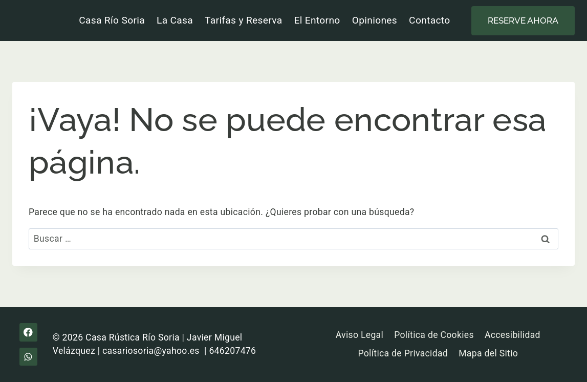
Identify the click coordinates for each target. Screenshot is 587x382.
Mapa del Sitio (488, 353)
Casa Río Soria (112, 20)
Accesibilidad (512, 335)
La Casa (175, 20)
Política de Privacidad (403, 353)
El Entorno (317, 20)
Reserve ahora (523, 20)
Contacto (429, 20)
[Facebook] (28, 332)
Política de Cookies (434, 335)
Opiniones (374, 20)
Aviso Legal (359, 335)
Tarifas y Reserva (243, 20)
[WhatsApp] (28, 357)
